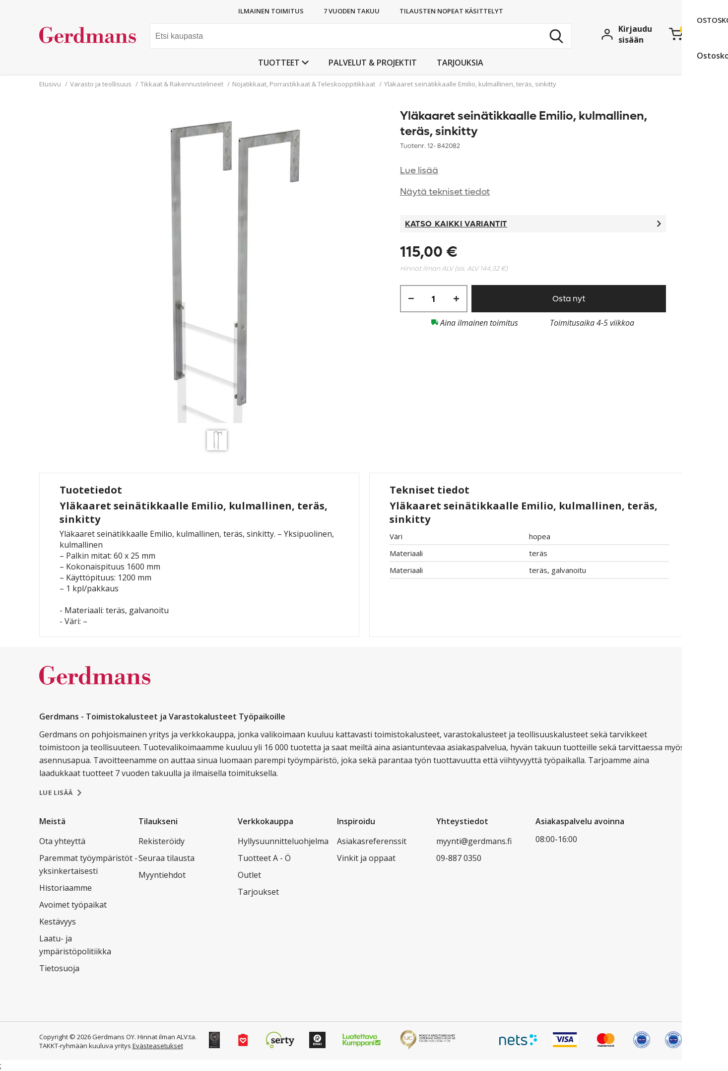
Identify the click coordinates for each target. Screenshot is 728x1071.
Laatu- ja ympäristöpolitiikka (75, 945)
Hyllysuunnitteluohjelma (283, 841)
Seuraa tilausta (166, 858)
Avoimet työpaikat (73, 904)
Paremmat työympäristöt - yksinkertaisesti (88, 864)
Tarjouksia (460, 62)
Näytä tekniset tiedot (445, 192)
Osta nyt (568, 298)
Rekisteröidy (161, 841)
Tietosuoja (59, 968)
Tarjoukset (258, 891)
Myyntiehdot (162, 874)
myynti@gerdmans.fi (474, 841)
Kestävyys (57, 921)
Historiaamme (65, 887)
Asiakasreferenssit (371, 841)
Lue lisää (419, 170)
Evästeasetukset (157, 1045)
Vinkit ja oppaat (366, 858)
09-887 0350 (458, 858)
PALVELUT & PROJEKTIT (373, 62)
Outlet (249, 874)
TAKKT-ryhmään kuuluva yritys (85, 1045)
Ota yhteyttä (62, 841)
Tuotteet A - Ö (264, 858)
